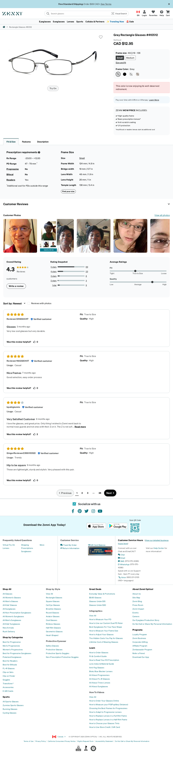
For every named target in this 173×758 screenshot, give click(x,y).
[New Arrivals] (8, 627)
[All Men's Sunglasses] (12, 620)
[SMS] (121, 561)
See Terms (106, 4)
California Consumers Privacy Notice (62, 741)
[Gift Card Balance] (97, 544)
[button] (119, 13)
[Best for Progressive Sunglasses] (17, 653)
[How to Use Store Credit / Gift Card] (104, 727)
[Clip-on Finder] (9, 676)
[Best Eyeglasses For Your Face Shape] (105, 627)
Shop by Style (53, 589)
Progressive (12, 169)
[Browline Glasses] (53, 609)
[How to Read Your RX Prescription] (104, 660)
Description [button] (43, 141)
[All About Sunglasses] (98, 686)
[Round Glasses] (52, 612)
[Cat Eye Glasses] (53, 605)
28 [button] (100, 492)
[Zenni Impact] (138, 609)
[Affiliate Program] (139, 645)
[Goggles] (6, 679)
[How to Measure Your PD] (100, 619)
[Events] (135, 612)
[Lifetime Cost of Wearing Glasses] (103, 642)
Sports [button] (79, 21)
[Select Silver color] (131, 74)
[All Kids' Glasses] (10, 605)
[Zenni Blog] (137, 601)
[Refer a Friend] (138, 653)
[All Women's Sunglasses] (13, 616)
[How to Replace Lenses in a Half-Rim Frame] (108, 719)
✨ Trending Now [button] (115, 21)
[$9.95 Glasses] (95, 597)
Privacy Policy (40, 741)
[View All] (49, 593)
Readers (10, 179)
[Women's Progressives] (13, 649)
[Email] (121, 557)
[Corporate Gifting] (140, 642)
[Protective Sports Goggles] (57, 653)
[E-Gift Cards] (8, 691)
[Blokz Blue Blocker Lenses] (100, 671)
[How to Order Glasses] (98, 652)
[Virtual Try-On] (9, 545)
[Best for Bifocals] (10, 664)
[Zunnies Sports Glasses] (13, 705)
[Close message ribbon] (169, 4)
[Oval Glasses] (51, 620)
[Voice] (122, 577)
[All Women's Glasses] (12, 597)
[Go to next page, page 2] (110, 493)
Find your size (68, 191)
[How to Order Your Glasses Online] (104, 700)
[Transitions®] (8, 683)
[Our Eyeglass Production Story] (145, 620)
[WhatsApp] (123, 564)
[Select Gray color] (118, 74)
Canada (59, 736)
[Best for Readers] (10, 661)
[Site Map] (136, 597)
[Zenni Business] (139, 638)
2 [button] (82, 492)
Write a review (16, 286)
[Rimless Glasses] (53, 624)
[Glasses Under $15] (97, 601)
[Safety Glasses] (52, 645)
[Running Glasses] (10, 709)
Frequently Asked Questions (17, 540)
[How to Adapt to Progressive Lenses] (105, 712)
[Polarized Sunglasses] (12, 657)
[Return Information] (69, 548)
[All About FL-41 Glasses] (99, 679)
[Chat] (121, 554)
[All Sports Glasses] (11, 701)
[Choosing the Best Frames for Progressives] (108, 708)
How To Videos (96, 692)
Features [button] (26, 141)
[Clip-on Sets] (8, 672)
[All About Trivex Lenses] (99, 682)
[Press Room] (137, 605)
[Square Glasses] (52, 601)
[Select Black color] (124, 74)
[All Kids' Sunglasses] (11, 624)
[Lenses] (6, 548)
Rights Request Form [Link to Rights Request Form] (85, 741)
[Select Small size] (120, 58)
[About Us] (136, 593)
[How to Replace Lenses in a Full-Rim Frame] (108, 715)
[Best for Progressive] (12, 642)
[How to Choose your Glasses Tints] (104, 723)
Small (82, 158)
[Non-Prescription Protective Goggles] (62, 657)
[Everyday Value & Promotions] (102, 593)
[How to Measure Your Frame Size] (103, 630)
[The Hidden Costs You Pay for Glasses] (106, 638)
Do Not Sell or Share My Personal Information (132, 741)
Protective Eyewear (56, 641)
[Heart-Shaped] (52, 635)
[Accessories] (8, 687)
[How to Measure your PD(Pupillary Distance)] (108, 704)
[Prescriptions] (27, 548)
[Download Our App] (140, 657)
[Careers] (135, 616)
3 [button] (87, 492)
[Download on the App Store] (96, 526)
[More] (42, 545)
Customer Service (69, 540)
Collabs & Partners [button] (94, 21)
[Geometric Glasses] (54, 631)
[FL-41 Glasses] (9, 668)
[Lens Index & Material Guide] (101, 664)
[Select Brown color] (137, 74)
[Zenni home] (4, 27)
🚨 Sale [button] (130, 21)
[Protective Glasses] (54, 649)
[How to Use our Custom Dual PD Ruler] (106, 623)
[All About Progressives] (99, 675)
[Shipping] (25, 545)
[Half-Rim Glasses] (53, 627)
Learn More (154, 100)
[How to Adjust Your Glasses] (101, 634)
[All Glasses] (7, 593)
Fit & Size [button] (11, 141)
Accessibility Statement (104, 741)
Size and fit (121, 62)
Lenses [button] (70, 21)
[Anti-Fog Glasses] (96, 667)
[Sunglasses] (26, 551)
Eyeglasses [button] (45, 21)
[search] (76, 13)
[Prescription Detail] (38, 152)
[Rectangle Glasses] (54, 597)
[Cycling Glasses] (9, 713)
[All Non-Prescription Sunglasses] (17, 612)
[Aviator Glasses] (53, 616)
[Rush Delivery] (9, 631)
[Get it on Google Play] (117, 526)
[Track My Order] (68, 544)
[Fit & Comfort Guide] (98, 656)
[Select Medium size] (130, 58)
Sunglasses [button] (59, 21)
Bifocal (9, 174)
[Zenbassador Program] (142, 649)
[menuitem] (86, 21)
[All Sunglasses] (9, 609)
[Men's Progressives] (11, 645)
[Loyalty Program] (139, 634)
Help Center (159, 548)
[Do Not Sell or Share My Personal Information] (152, 624)
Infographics (95, 610)
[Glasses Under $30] (97, 605)
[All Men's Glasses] (10, 601)
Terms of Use (29, 741)
